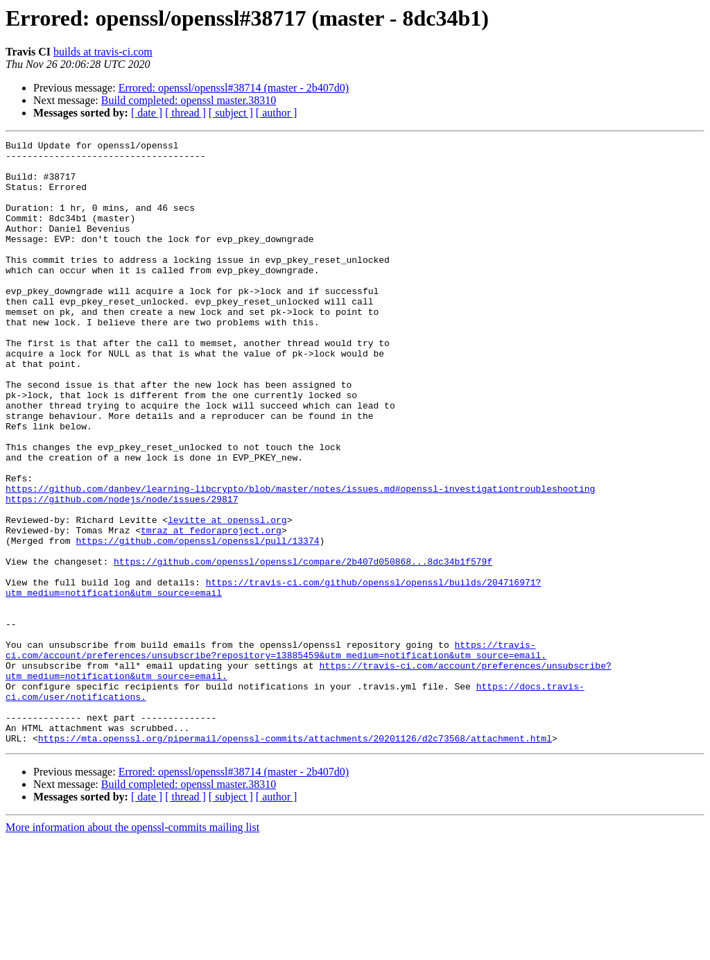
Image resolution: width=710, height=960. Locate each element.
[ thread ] (185, 113)
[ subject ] (231, 113)
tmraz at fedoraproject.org (211, 609)
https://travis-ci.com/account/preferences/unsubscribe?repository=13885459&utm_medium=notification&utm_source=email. (276, 752)
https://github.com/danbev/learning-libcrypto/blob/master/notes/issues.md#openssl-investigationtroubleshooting (300, 559)
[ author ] (276, 113)
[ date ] (146, 113)
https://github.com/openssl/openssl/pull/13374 (197, 621)
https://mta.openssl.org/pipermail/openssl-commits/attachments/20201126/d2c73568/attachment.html (295, 858)
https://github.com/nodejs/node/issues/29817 (122, 571)
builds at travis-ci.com (103, 52)
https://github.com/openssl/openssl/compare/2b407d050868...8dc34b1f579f (303, 646)
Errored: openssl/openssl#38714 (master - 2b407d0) (234, 88)
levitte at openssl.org (227, 596)
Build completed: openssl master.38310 (188, 100)
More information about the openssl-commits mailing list (132, 948)
